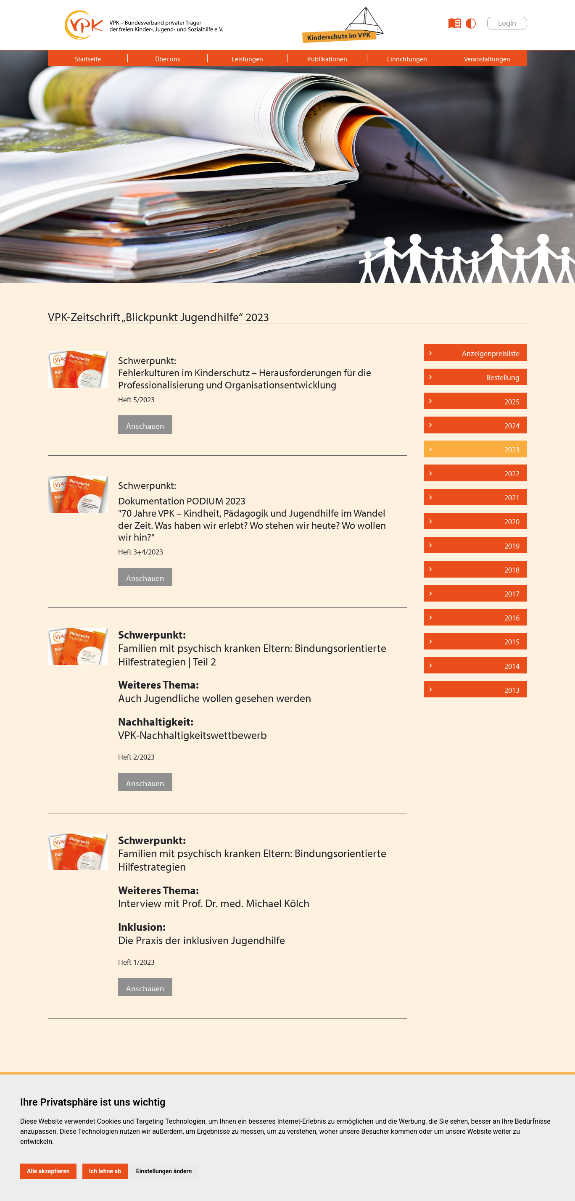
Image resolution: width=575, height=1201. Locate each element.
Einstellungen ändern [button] (164, 1171)
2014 (512, 666)
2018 (512, 570)
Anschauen (145, 425)
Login (507, 23)
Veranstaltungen (487, 59)
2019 (512, 546)
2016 (512, 618)
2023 (512, 449)
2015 (512, 642)
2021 (512, 497)
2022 (512, 473)
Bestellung (503, 377)
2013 (512, 690)
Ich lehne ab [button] (105, 1171)
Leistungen (247, 59)
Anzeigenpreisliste (491, 353)
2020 (512, 521)
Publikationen (327, 59)
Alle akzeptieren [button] (48, 1171)
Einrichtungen (407, 59)
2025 (512, 401)
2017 (512, 594)
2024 (512, 425)
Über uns (167, 59)
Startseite (88, 59)
